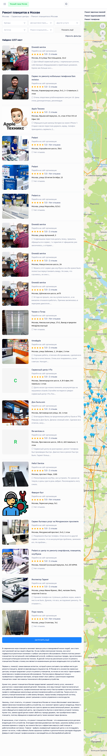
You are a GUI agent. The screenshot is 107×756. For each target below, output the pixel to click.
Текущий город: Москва (18, 4)
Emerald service (39, 47)
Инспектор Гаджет (40, 579)
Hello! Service (38, 463)
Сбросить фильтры (73, 36)
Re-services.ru (38, 431)
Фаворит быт (37, 492)
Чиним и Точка (38, 311)
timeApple (36, 340)
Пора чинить (37, 612)
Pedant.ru (36, 195)
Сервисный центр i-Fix (42, 369)
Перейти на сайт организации (44, 51)
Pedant (35, 137)
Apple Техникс (38, 108)
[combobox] (15, 23)
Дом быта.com (38, 402)
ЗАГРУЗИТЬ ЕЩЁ (42, 640)
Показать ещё (67, 30)
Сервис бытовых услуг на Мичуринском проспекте (55, 521)
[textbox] (7, 23)
